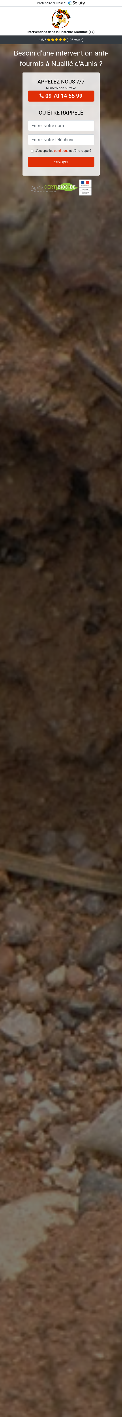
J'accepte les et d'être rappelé (63, 150)
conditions (61, 150)
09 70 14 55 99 (61, 96)
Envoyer (61, 161)
